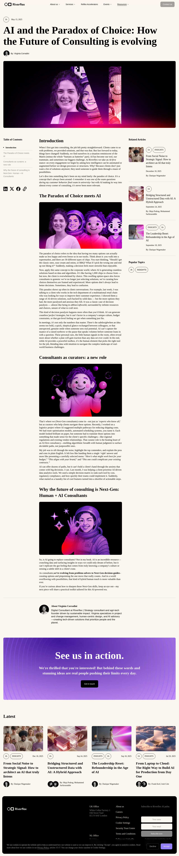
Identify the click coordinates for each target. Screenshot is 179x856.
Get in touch (89, 684)
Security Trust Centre (125, 828)
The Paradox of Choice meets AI (16, 154)
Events (107, 4)
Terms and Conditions (126, 834)
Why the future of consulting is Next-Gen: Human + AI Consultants (16, 173)
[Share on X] (12, 189)
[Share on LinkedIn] (5, 189)
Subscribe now (156, 834)
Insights (159, 150)
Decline (152, 846)
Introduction (11, 148)
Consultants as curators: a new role (14, 163)
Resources (123, 4)
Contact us (167, 4)
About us (55, 4)
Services (71, 4)
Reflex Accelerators (89, 4)
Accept (166, 846)
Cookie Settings (123, 823)
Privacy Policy (122, 817)
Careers (119, 812)
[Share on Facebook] (18, 189)
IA (6, 19)
